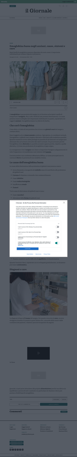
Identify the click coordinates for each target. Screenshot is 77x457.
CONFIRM (27, 248)
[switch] (57, 227)
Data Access (38, 254)
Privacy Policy (47, 254)
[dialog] (38, 228)
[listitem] (38, 223)
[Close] (64, 203)
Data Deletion (30, 254)
